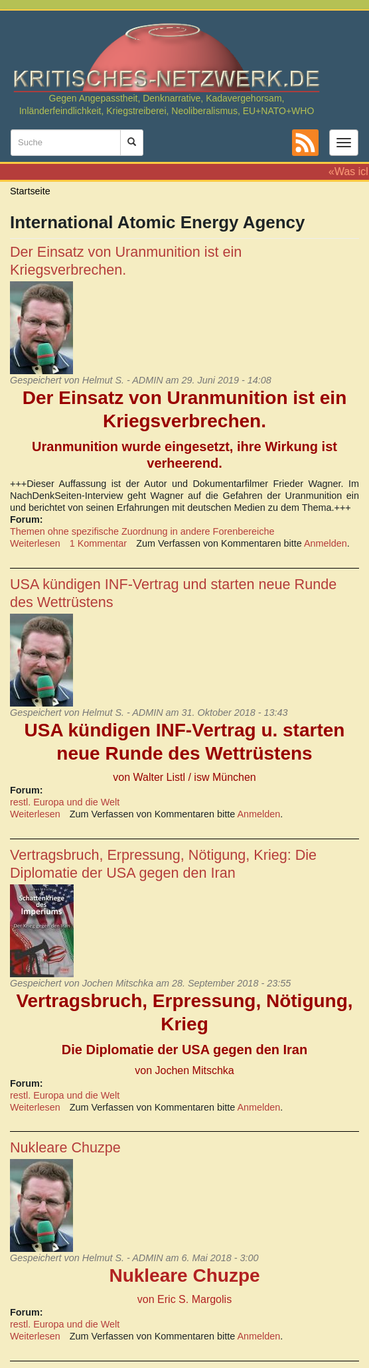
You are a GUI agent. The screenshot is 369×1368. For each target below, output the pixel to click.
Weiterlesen (35, 543)
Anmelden (325, 543)
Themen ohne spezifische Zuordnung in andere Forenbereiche (142, 531)
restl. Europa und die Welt (64, 802)
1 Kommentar (98, 543)
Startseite (30, 191)
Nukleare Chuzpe (65, 1147)
